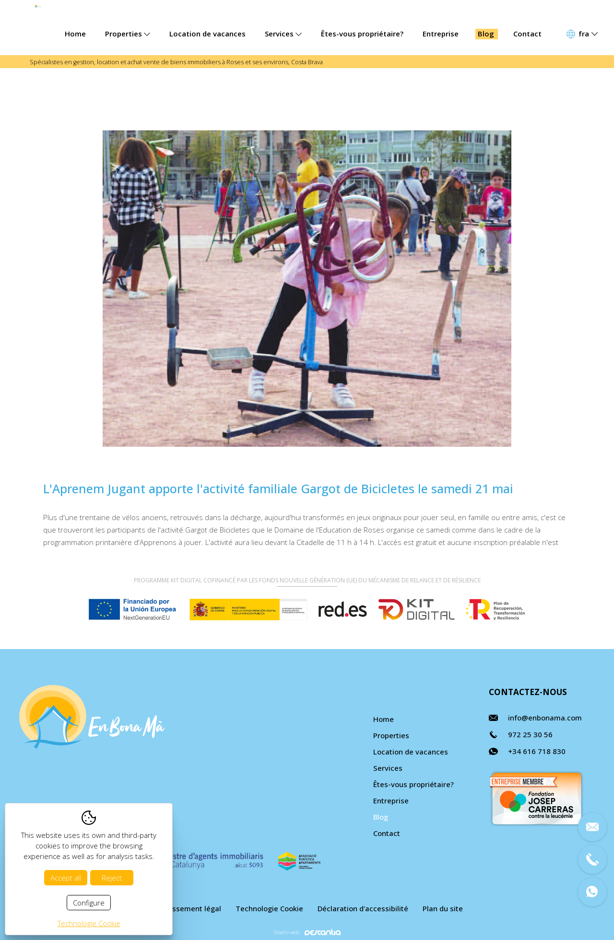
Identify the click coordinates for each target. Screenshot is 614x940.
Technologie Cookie (269, 908)
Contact (527, 33)
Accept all (65, 877)
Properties (127, 33)
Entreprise (441, 33)
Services (283, 33)
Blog (486, 33)
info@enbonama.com (545, 717)
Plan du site (443, 908)
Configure (89, 902)
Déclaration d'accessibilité (363, 908)
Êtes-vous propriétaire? (362, 33)
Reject (112, 877)
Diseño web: (307, 932)
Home (75, 33)
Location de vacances (207, 33)
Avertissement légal (186, 908)
